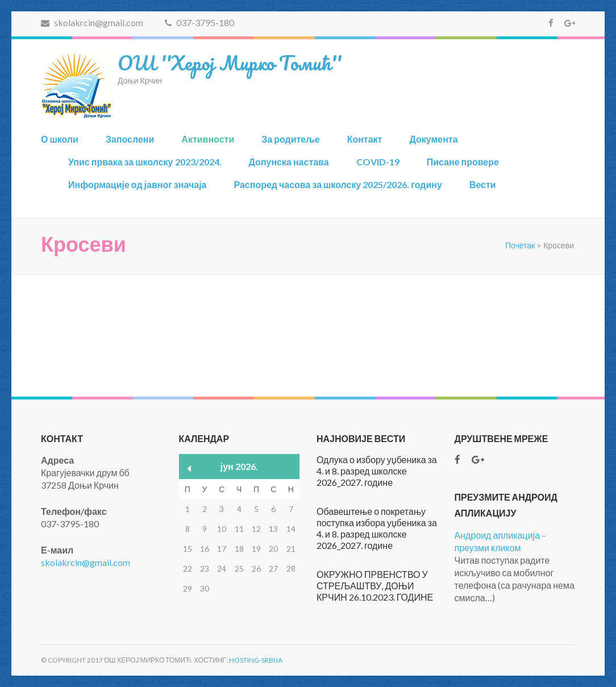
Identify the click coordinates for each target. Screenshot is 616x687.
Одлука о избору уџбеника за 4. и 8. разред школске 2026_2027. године (377, 471)
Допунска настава (289, 161)
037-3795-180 (199, 22)
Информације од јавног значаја (137, 184)
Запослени (130, 139)
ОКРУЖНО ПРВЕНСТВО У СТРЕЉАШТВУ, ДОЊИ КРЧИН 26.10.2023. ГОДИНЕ (375, 585)
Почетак (520, 245)
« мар (190, 468)
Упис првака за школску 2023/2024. (145, 161)
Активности (207, 139)
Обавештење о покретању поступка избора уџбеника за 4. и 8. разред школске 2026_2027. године (377, 528)
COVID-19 (377, 161)
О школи (59, 139)
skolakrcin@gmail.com (92, 22)
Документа (433, 139)
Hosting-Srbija (255, 660)
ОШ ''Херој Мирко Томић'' (230, 62)
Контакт (364, 139)
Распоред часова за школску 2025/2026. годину (338, 184)
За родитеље (290, 139)
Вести (482, 184)
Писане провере (463, 161)
